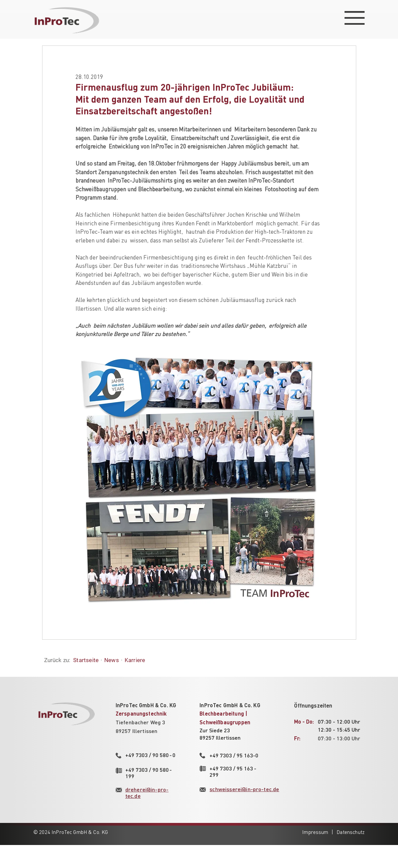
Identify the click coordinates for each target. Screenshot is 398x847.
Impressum (315, 832)
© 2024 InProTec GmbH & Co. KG (70, 832)
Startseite (86, 660)
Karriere (135, 660)
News (111, 660)
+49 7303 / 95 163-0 (234, 755)
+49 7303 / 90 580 (150, 755)
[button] (355, 18)
